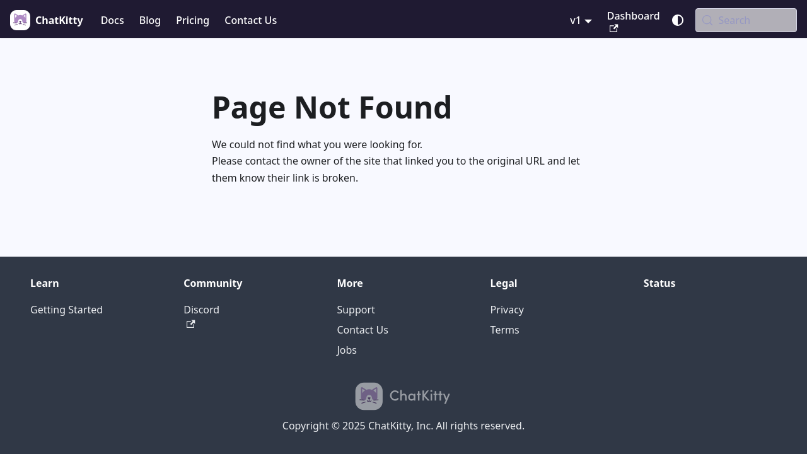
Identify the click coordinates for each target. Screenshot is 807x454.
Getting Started (66, 310)
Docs (112, 20)
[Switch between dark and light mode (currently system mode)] (678, 20)
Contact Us (250, 20)
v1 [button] (575, 20)
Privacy (507, 310)
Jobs (347, 350)
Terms (505, 330)
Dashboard (633, 21)
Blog (150, 20)
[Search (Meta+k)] (746, 20)
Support (355, 310)
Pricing (192, 20)
